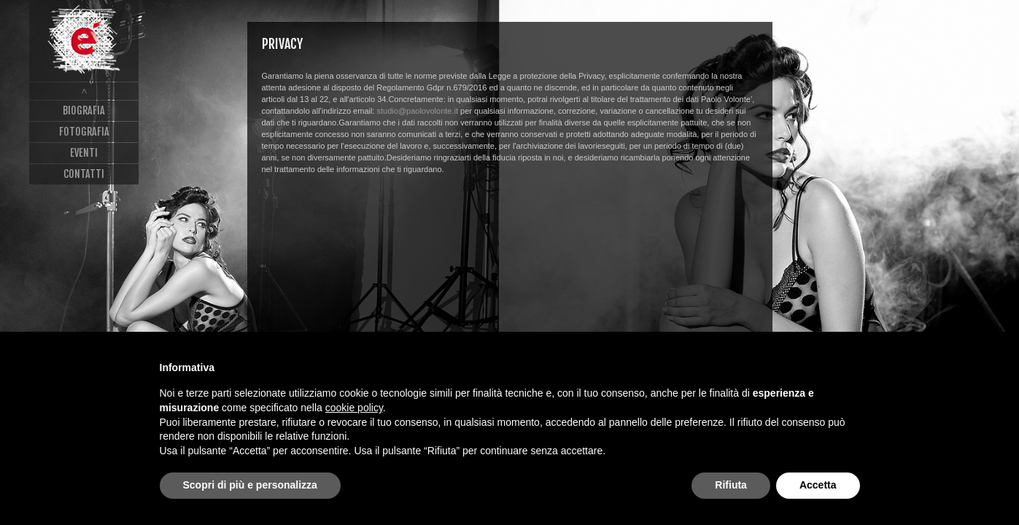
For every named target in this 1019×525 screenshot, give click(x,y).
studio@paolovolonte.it (417, 110)
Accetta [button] (818, 485)
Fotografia (84, 131)
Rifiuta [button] (731, 485)
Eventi (84, 153)
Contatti (83, 174)
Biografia (84, 110)
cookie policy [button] (354, 407)
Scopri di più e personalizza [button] (250, 485)
